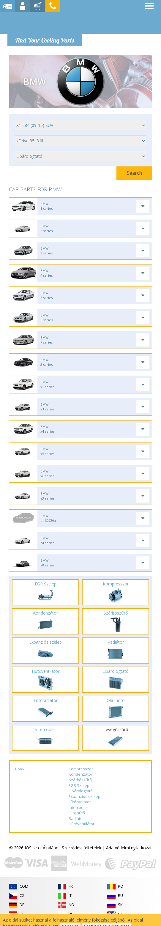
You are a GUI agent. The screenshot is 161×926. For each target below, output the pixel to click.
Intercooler (78, 807)
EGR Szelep (79, 785)
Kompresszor (81, 768)
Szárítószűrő (80, 779)
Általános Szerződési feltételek (72, 848)
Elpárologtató (81, 790)
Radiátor (76, 818)
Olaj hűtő (77, 812)
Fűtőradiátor (80, 801)
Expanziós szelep (84, 796)
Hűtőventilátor (81, 823)
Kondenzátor (80, 774)
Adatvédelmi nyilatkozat (129, 848)
